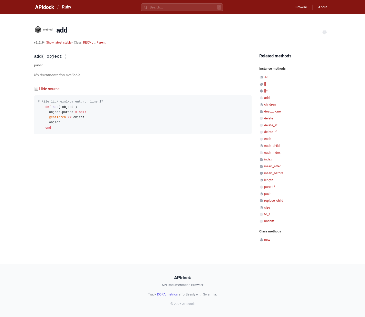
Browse (299, 7)
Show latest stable (59, 42)
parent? (269, 187)
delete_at (270, 125)
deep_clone (272, 111)
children (270, 104)
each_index (272, 153)
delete (268, 118)
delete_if (270, 132)
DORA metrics (167, 294)
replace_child (273, 200)
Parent (100, 42)
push (267, 194)
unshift (269, 221)
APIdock (44, 7)
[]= (266, 91)
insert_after (272, 166)
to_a (267, 214)
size (267, 207)
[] (265, 84)
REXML (88, 42)
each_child (272, 146)
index (268, 159)
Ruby (66, 7)
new (267, 240)
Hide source (49, 89)
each (267, 139)
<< (265, 77)
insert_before (273, 173)
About (322, 7)
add (267, 98)
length (268, 180)
